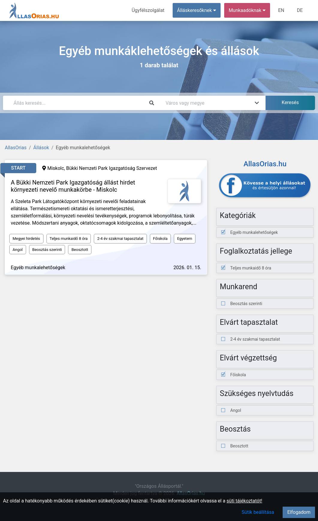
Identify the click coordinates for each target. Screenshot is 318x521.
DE (300, 10)
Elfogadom (299, 512)
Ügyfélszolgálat (148, 10)
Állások (41, 147)
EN (281, 10)
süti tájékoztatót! (244, 501)
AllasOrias (15, 147)
